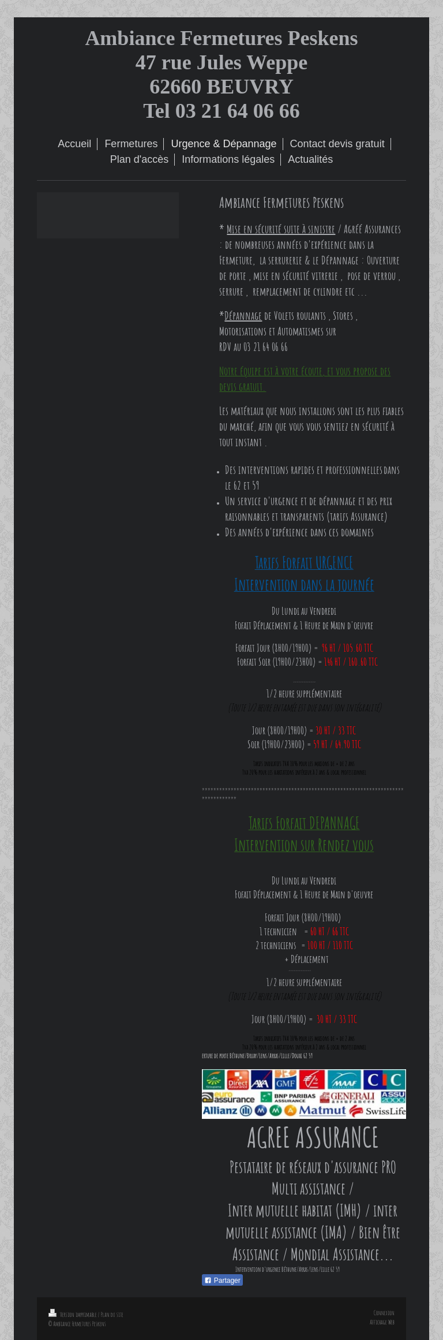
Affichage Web (382, 1322)
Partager (222, 1280)
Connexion (384, 1313)
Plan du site (112, 1315)
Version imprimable (73, 1315)
